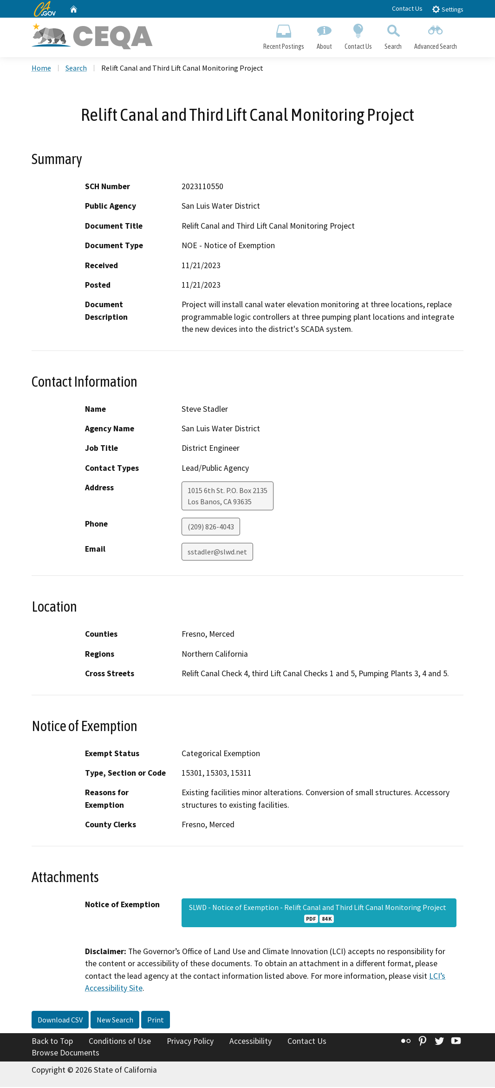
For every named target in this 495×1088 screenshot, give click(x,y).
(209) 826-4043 (211, 528)
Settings (447, 9)
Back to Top (52, 1042)
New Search (115, 1020)
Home (41, 69)
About (324, 35)
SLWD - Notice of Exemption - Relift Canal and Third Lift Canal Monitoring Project (319, 913)
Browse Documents (65, 1053)
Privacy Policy (190, 1042)
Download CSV (60, 1020)
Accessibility (250, 1042)
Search (393, 35)
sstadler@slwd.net (217, 553)
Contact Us (407, 8)
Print (155, 1020)
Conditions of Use (120, 1042)
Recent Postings (283, 35)
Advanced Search (435, 35)
